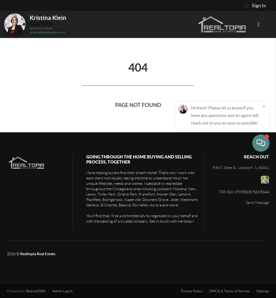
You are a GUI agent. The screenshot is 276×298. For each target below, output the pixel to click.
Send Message (257, 202)
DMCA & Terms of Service (229, 291)
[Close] (264, 246)
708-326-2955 (231, 192)
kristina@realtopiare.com (47, 32)
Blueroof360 (36, 291)
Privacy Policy (191, 291)
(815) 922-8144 (41, 28)
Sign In (255, 5)
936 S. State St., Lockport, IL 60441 (241, 167)
